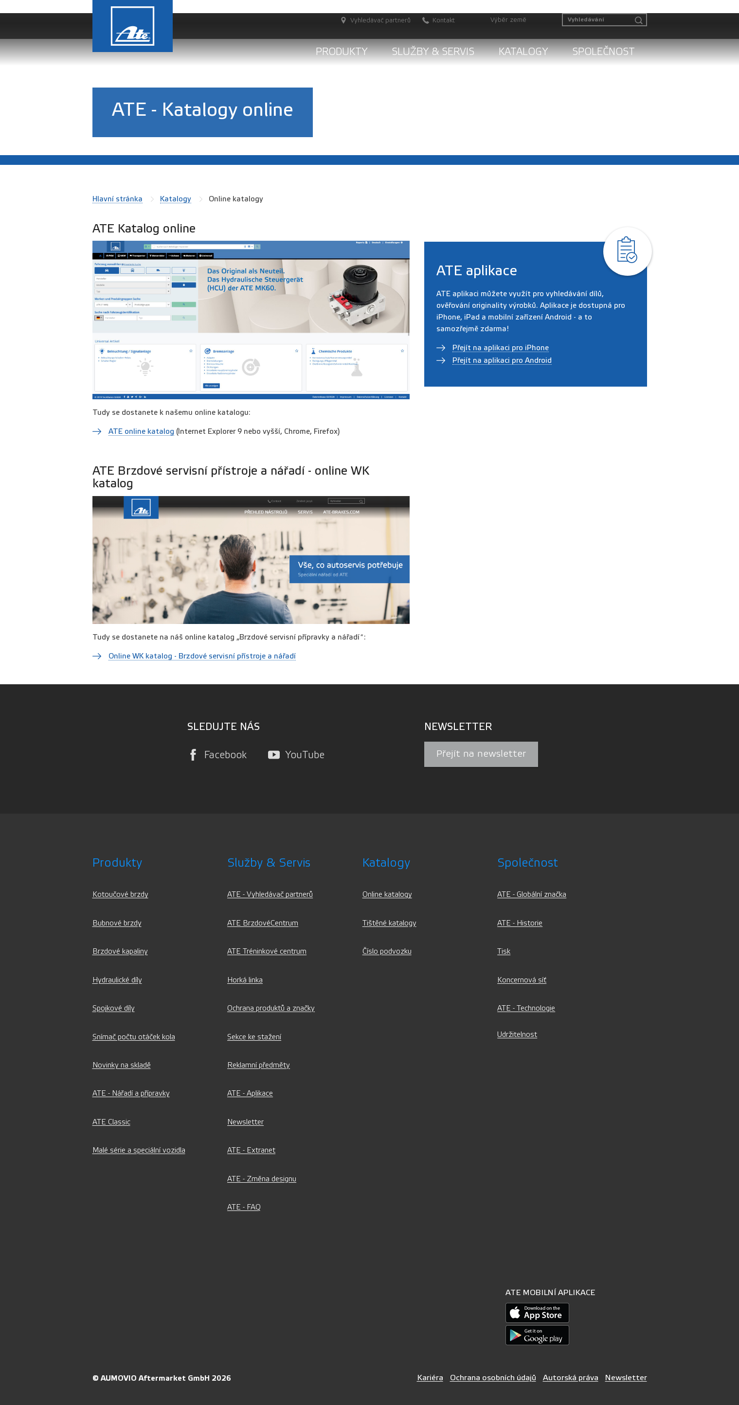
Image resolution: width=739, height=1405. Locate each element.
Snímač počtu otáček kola (133, 1037)
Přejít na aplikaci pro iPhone (500, 348)
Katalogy (523, 51)
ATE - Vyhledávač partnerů (270, 894)
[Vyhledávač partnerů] (370, 21)
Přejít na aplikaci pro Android (502, 360)
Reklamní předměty (258, 1065)
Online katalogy (387, 894)
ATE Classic (111, 1122)
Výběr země (508, 20)
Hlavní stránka (117, 199)
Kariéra (430, 1377)
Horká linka (245, 980)
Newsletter (245, 1122)
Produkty (341, 51)
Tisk (503, 951)
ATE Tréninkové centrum (266, 951)
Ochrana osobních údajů (493, 1377)
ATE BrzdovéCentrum (262, 923)
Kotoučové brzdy (120, 894)
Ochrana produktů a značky (271, 1008)
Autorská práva (570, 1377)
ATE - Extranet (251, 1150)
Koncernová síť (521, 980)
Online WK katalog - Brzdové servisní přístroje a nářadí (202, 656)
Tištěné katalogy (389, 923)
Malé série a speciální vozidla (138, 1150)
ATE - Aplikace (250, 1093)
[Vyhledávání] (604, 19)
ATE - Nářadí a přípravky (131, 1093)
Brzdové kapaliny (120, 951)
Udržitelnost (517, 1035)
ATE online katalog (141, 431)
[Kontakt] (434, 21)
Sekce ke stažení (254, 1037)
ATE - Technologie (526, 1008)
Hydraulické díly (117, 980)
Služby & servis (433, 51)
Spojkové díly (113, 1008)
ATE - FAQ (244, 1207)
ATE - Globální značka (531, 894)
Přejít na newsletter (481, 753)
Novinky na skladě (121, 1065)
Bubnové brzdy (117, 923)
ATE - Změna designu (261, 1179)
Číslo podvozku (387, 951)
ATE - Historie (519, 923)
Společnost (603, 51)
